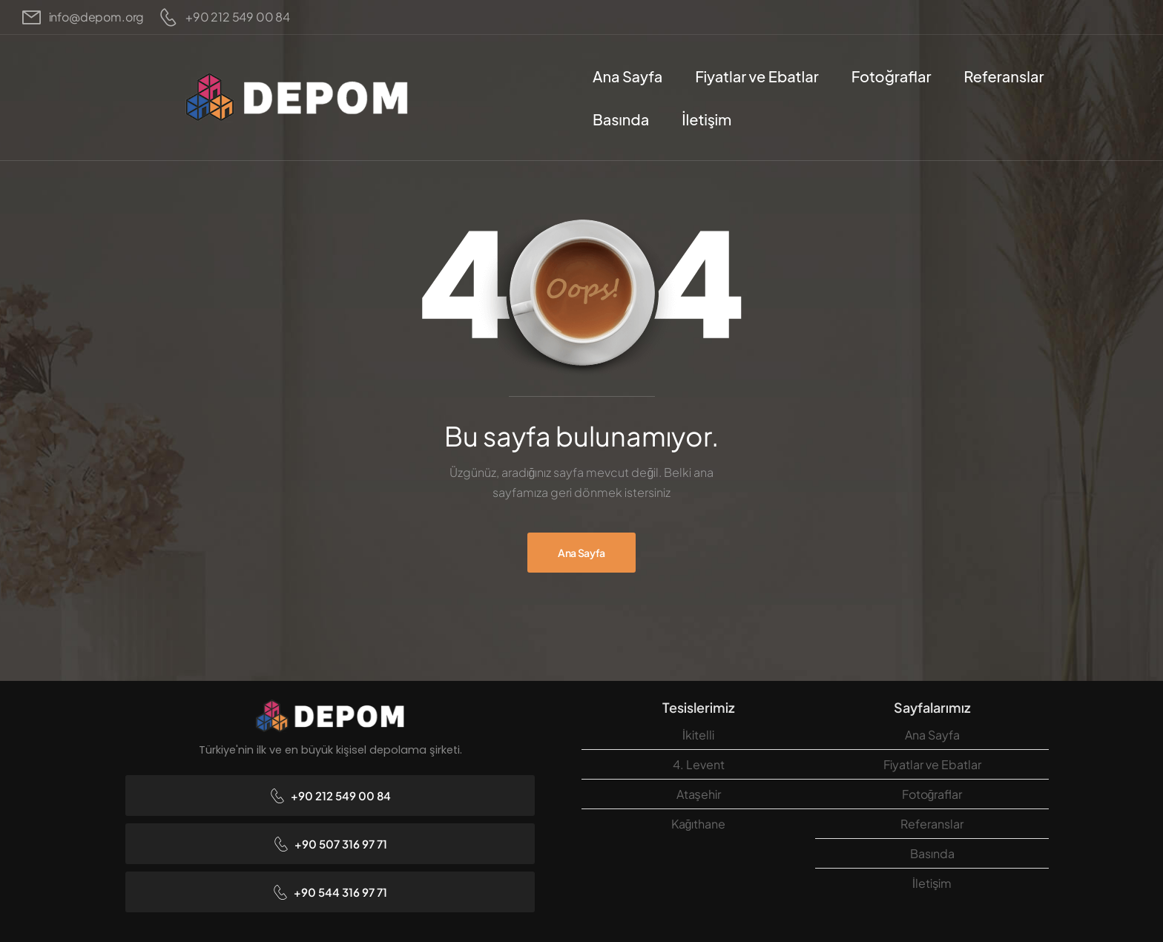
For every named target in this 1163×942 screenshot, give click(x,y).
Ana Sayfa (627, 76)
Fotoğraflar (891, 76)
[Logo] (296, 97)
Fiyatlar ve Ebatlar (757, 76)
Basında (621, 119)
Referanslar (1003, 76)
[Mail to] (83, 17)
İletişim (706, 119)
